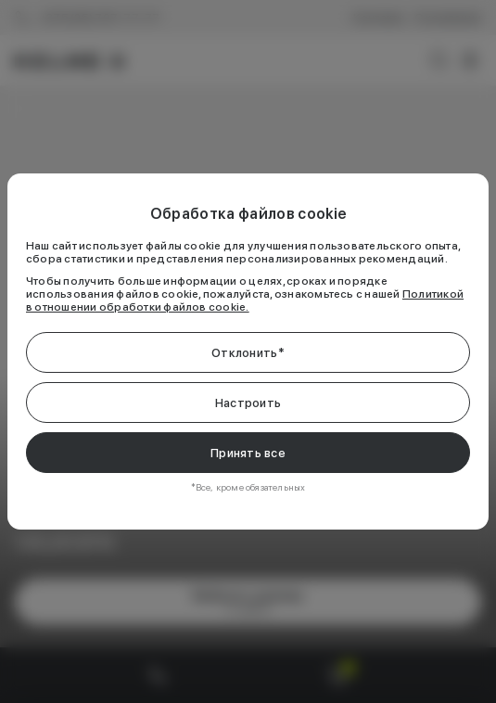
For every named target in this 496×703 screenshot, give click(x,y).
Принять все (248, 453)
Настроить (248, 403)
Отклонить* (248, 353)
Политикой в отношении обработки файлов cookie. (245, 300)
